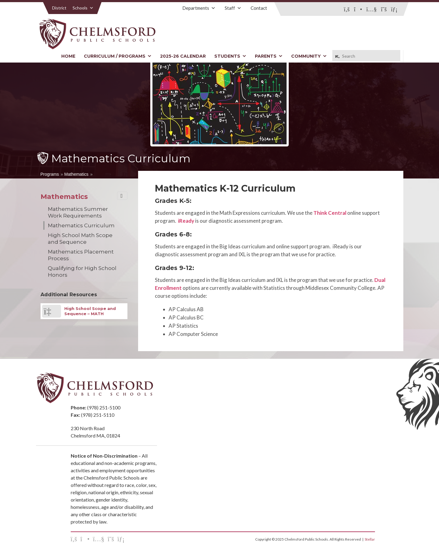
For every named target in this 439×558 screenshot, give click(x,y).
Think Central (329, 213)
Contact (259, 8)
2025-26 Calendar (183, 56)
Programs (50, 174)
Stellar (370, 539)
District (59, 7)
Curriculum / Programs (118, 56)
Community (309, 56)
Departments (199, 8)
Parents (269, 56)
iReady (186, 221)
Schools (83, 7)
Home (68, 56)
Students (230, 56)
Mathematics (76, 174)
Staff (233, 8)
